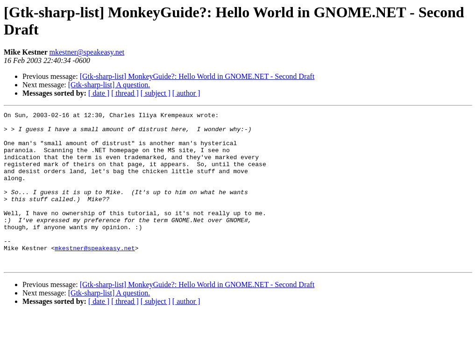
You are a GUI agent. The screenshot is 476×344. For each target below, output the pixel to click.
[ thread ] (125, 93)
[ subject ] (156, 93)
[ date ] (98, 93)
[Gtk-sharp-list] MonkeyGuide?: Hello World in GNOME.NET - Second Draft (197, 76)
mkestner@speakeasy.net (86, 52)
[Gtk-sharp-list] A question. (109, 85)
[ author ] (186, 93)
